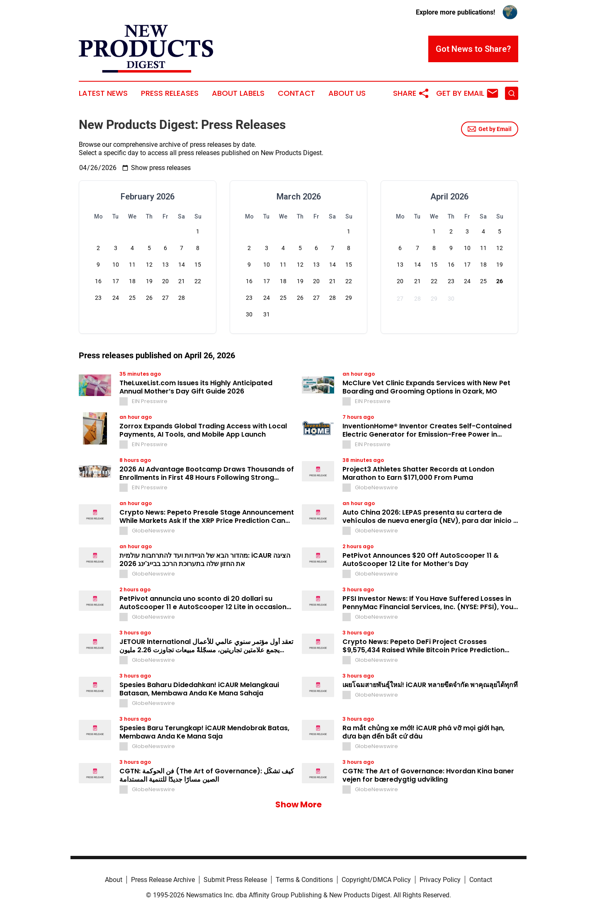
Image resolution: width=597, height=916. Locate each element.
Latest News (103, 93)
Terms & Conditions (304, 880)
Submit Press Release (235, 880)
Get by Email (490, 129)
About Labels (238, 93)
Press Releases (170, 93)
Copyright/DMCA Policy (376, 880)
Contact (296, 93)
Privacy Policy (440, 880)
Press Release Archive (163, 880)
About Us (347, 93)
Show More (298, 804)
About (113, 880)
